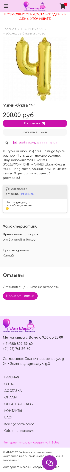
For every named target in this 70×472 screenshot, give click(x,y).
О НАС (9, 384)
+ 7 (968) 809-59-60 (18, 344)
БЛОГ (8, 417)
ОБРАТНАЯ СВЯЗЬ (18, 404)
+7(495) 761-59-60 (16, 349)
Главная (9, 29)
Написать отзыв (20, 296)
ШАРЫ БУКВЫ (32, 29)
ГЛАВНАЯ (11, 377)
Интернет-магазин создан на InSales (31, 467)
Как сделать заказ (19, 424)
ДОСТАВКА (13, 390)
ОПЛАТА (10, 397)
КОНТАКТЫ (13, 411)
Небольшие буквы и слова (24, 33)
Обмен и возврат (19, 431)
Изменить (27, 194)
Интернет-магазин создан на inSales (31, 442)
